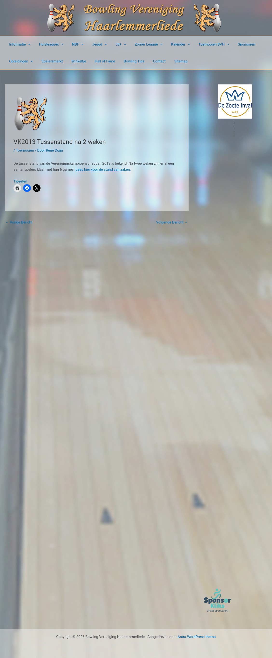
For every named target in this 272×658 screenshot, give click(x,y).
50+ (114, 44)
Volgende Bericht (172, 222)
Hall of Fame (100, 61)
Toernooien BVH (203, 44)
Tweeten (20, 181)
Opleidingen (20, 61)
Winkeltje (75, 61)
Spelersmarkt (50, 61)
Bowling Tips (127, 61)
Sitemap (171, 61)
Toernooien (25, 150)
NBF (74, 44)
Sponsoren (234, 44)
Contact (151, 61)
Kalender (171, 44)
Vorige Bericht (18, 222)
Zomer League (141, 44)
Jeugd (94, 44)
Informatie (19, 44)
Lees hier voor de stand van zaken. (103, 169)
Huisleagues (49, 44)
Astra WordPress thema (197, 637)
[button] (27, 44)
